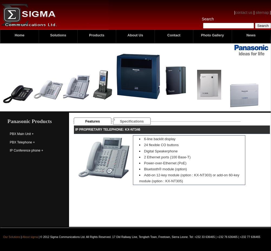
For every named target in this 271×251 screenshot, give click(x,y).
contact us (244, 12)
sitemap (262, 12)
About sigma (30, 237)
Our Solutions (11, 237)
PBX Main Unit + (22, 134)
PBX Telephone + (22, 142)
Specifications (132, 121)
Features (92, 121)
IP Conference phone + (26, 150)
